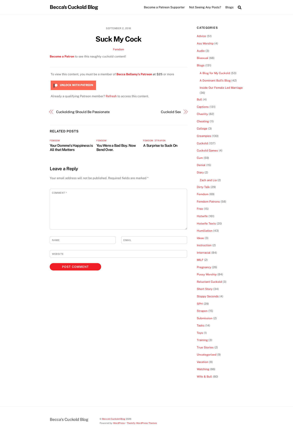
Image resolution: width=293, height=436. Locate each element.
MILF (200, 259)
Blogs (201, 65)
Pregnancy (204, 267)
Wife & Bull (204, 376)
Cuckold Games (207, 150)
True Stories (205, 347)
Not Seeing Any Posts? (205, 7)
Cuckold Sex (171, 112)
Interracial (204, 252)
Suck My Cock (118, 39)
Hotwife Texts (206, 223)
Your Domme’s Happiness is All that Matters (71, 147)
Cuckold (202, 143)
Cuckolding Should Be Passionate (83, 112)
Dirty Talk (203, 187)
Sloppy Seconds (208, 296)
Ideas (200, 238)
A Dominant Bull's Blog (215, 80)
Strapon (160, 140)
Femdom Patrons (208, 201)
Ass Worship (205, 43)
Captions (203, 106)
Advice (201, 36)
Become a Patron (62, 56)
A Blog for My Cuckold (215, 73)
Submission (204, 318)
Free (200, 208)
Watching (203, 369)
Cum (200, 157)
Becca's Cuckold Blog (113, 418)
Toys (200, 332)
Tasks (201, 325)
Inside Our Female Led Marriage (221, 87)
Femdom (118, 49)
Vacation (202, 362)
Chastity (202, 114)
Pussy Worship (207, 274)
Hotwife (202, 216)
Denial (201, 165)
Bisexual (202, 58)
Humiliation (204, 230)
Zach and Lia (208, 180)
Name (56, 240)
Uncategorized (206, 354)
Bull (199, 99)
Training (202, 340)
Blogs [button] (229, 7)
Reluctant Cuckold (209, 281)
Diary (200, 172)
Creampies (204, 136)
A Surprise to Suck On (160, 145)
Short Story (204, 289)
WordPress (119, 423)
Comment (59, 192)
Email (127, 240)
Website (58, 254)
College (202, 128)
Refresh (111, 96)
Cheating (203, 121)
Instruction (204, 245)
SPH (200, 303)
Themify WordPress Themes (142, 423)
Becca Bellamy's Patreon (134, 74)
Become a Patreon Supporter (164, 7)
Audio (201, 50)
